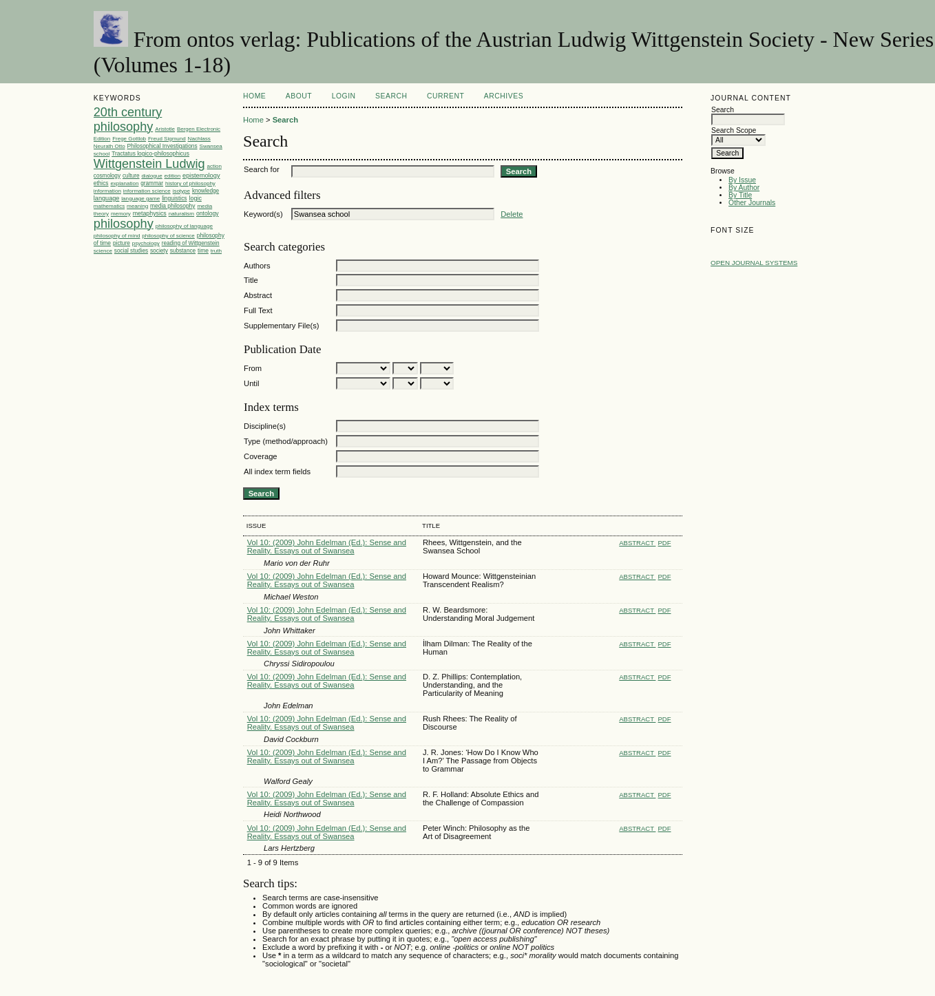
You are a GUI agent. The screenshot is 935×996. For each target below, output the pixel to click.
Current (445, 96)
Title (251, 280)
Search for (262, 169)
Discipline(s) (265, 426)
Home (254, 96)
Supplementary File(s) (281, 325)
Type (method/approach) (286, 441)
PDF (664, 543)
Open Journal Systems (754, 262)
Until (251, 383)
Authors (257, 266)
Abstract (258, 295)
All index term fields (277, 471)
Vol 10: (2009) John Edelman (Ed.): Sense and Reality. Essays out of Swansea (326, 546)
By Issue (742, 180)
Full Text (258, 310)
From (253, 368)
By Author (743, 187)
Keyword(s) (263, 214)
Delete (512, 214)
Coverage (260, 456)
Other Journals (751, 202)
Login (344, 96)
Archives (503, 96)
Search (391, 96)
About (299, 96)
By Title (740, 195)
